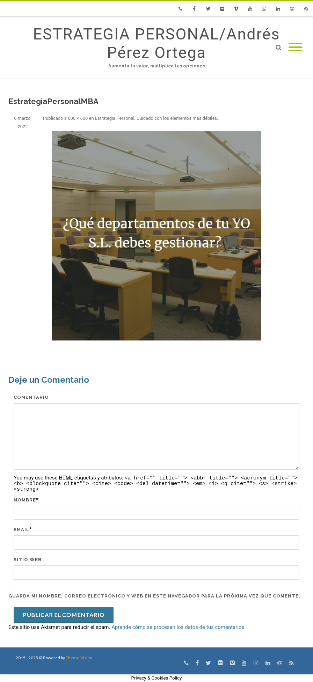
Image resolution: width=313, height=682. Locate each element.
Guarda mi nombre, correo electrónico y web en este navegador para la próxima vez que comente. (154, 596)
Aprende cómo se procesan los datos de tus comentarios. (178, 627)
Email (21, 529)
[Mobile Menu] (296, 47)
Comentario (31, 397)
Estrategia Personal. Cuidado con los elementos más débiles (156, 118)
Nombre (25, 500)
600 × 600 (78, 118)
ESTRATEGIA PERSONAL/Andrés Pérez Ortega (156, 43)
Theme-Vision (79, 657)
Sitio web (28, 559)
